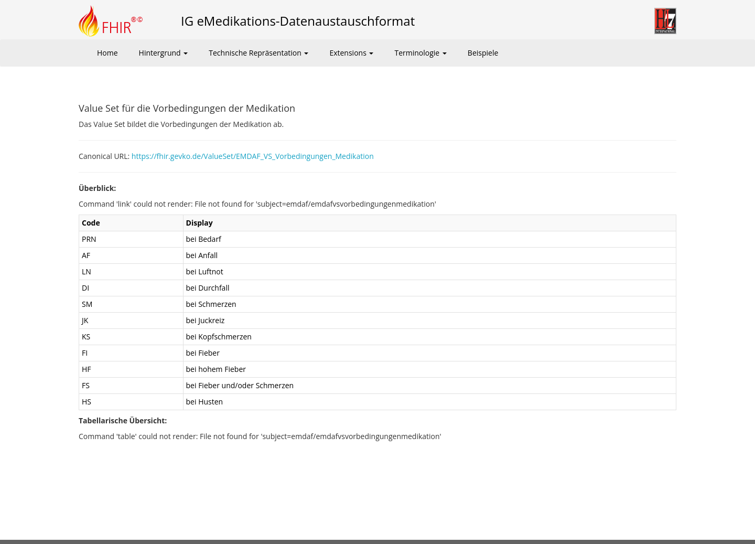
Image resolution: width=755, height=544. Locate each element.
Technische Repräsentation (258, 53)
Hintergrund (163, 53)
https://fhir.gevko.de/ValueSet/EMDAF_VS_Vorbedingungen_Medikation (253, 156)
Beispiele (483, 53)
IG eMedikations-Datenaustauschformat (298, 20)
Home (107, 53)
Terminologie (420, 53)
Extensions (351, 53)
